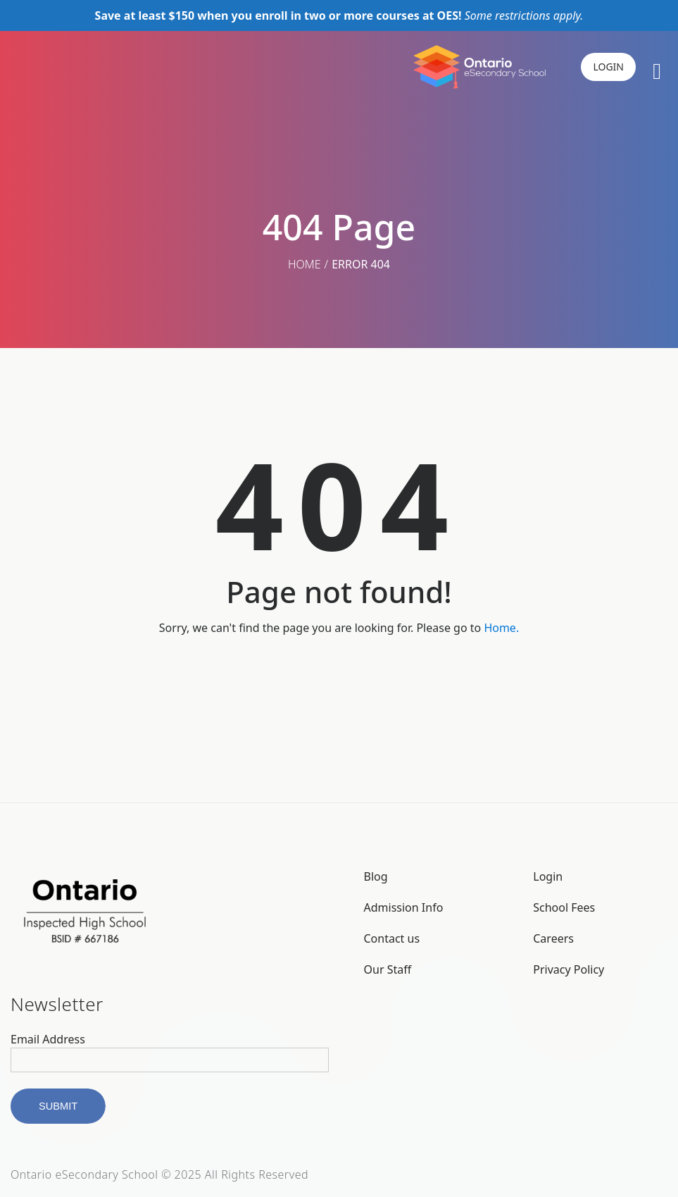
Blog (376, 876)
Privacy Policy (568, 969)
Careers (553, 938)
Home (304, 264)
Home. (501, 627)
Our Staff (388, 969)
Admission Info (404, 907)
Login (548, 876)
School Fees (564, 907)
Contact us (392, 938)
